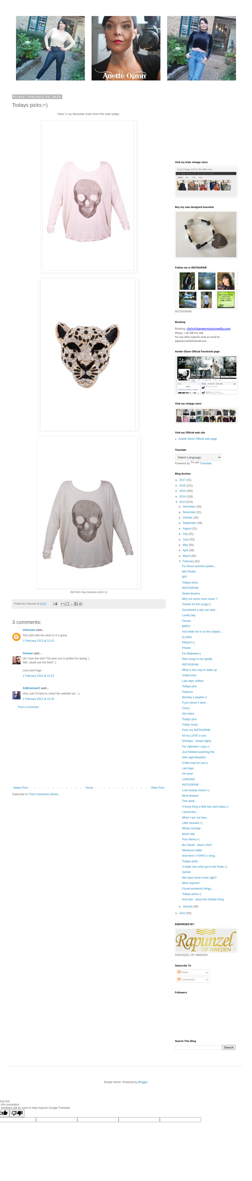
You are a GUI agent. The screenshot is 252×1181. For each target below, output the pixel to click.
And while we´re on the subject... (202, 631)
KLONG (187, 637)
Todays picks (190, 582)
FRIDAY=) (188, 642)
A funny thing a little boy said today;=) (205, 806)
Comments (186, 979)
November (189, 512)
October (188, 517)
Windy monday (191, 828)
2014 (182, 496)
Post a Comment (28, 707)
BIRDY (186, 626)
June (186, 539)
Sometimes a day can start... (199, 610)
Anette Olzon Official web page (197, 438)
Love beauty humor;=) (195, 790)
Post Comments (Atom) (43, 794)
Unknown (29, 630)
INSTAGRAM (190, 588)
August (187, 528)
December (189, 506)
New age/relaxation (194, 757)
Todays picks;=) (191, 894)
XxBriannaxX (31, 688)
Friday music (190, 724)
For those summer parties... (199, 566)
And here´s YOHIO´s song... (199, 855)
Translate (201, 463)
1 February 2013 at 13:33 (38, 699)
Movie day (188, 834)
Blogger (142, 1082)
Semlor (186, 872)
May (186, 545)
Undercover (189, 675)
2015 (182, 491)
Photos (186, 648)
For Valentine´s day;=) (196, 746)
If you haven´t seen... (195, 702)
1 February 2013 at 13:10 (38, 640)
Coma (185, 708)
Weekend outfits (192, 850)
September (190, 523)
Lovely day (188, 615)
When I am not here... (195, 817)
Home (89, 787)
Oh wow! (187, 773)
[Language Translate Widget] (198, 457)
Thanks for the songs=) (196, 604)
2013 (182, 502)
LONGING (188, 779)
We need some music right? (199, 877)
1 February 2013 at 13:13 (38, 675)
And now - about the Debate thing (203, 899)
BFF (184, 577)
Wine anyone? (191, 883)
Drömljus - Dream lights (196, 741)
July (186, 534)
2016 (182, 485)
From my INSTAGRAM (196, 730)
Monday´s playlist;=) (194, 697)
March (187, 556)
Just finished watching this (198, 752)
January (188, 906)
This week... (189, 801)
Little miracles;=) (192, 823)
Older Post (157, 787)
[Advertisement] (88, 747)
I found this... (190, 812)
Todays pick (189, 686)
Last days (188, 768)
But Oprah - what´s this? (197, 845)
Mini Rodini (189, 571)
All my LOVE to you (194, 735)
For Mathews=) (191, 653)
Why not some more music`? (200, 599)
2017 (182, 480)
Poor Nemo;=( (191, 839)
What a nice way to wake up (199, 670)
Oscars (186, 621)
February (189, 561)
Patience (187, 692)
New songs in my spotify (197, 659)
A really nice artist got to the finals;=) (204, 866)
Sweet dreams (191, 593)
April (186, 550)
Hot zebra (188, 713)
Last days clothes (193, 681)
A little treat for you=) (195, 763)
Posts (183, 972)
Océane (28, 653)
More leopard (190, 795)
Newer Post (20, 787)
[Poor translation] (17, 1113)
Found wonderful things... (198, 888)
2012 (182, 913)
